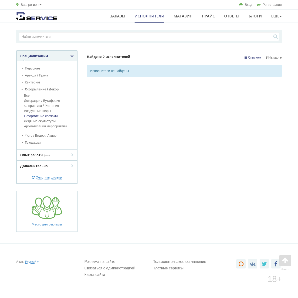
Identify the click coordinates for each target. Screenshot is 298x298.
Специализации (47, 56)
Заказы (117, 16)
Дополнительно (47, 166)
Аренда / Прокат (35, 75)
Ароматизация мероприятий (45, 126)
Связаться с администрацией (110, 268)
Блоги (255, 16)
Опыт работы (47, 155)
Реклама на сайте (100, 262)
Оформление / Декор (39, 89)
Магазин (183, 16)
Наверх (285, 263)
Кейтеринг (30, 82)
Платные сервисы (167, 268)
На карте (274, 57)
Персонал (30, 68)
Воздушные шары (37, 111)
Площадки (30, 142)
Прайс (208, 16)
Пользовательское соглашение (179, 262)
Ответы (231, 16)
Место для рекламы (47, 211)
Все (27, 95)
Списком (252, 57)
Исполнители (149, 16)
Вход (245, 5)
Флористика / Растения (41, 106)
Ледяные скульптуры (40, 121)
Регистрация (269, 5)
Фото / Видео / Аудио (38, 135)
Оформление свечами (41, 116)
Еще (276, 16)
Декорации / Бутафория (42, 101)
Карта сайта (95, 275)
